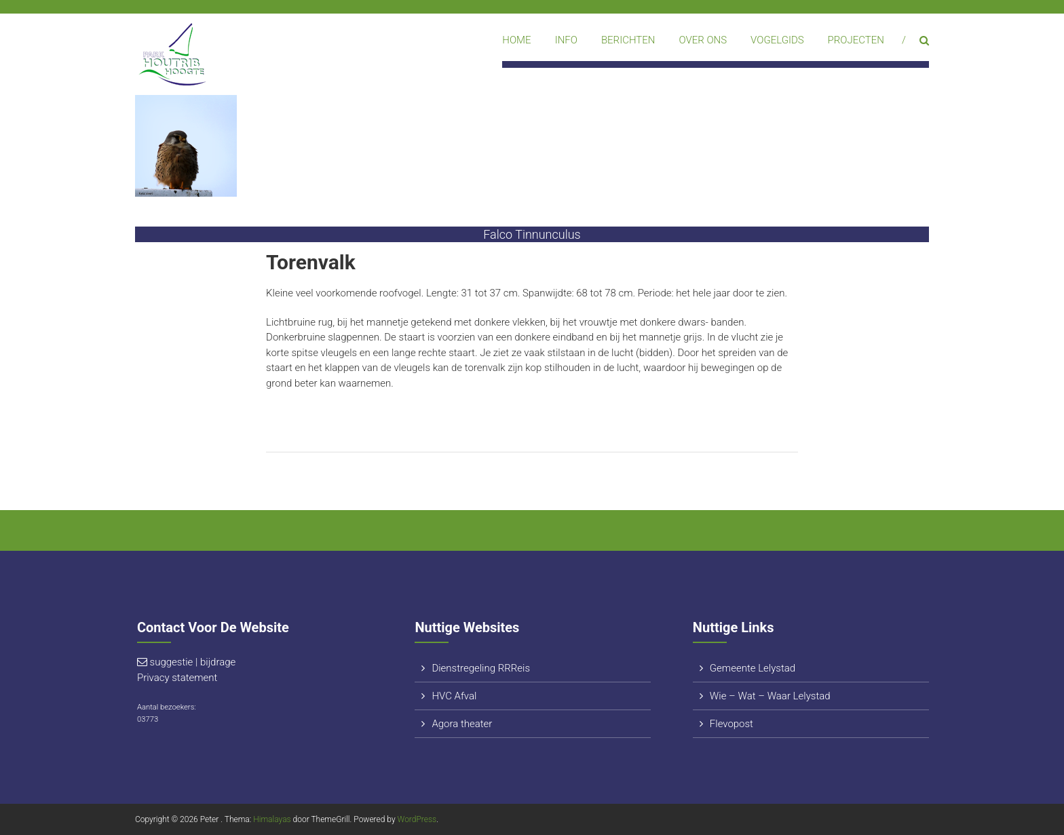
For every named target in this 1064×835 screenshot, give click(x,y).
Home (516, 40)
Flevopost (731, 724)
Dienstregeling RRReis (481, 668)
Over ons (703, 40)
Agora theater (462, 724)
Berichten (628, 40)
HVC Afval (454, 696)
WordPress (417, 819)
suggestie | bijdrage (193, 662)
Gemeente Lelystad (752, 668)
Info (566, 40)
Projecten (856, 40)
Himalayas (271, 819)
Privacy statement (177, 678)
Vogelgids (777, 40)
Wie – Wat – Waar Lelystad (770, 696)
